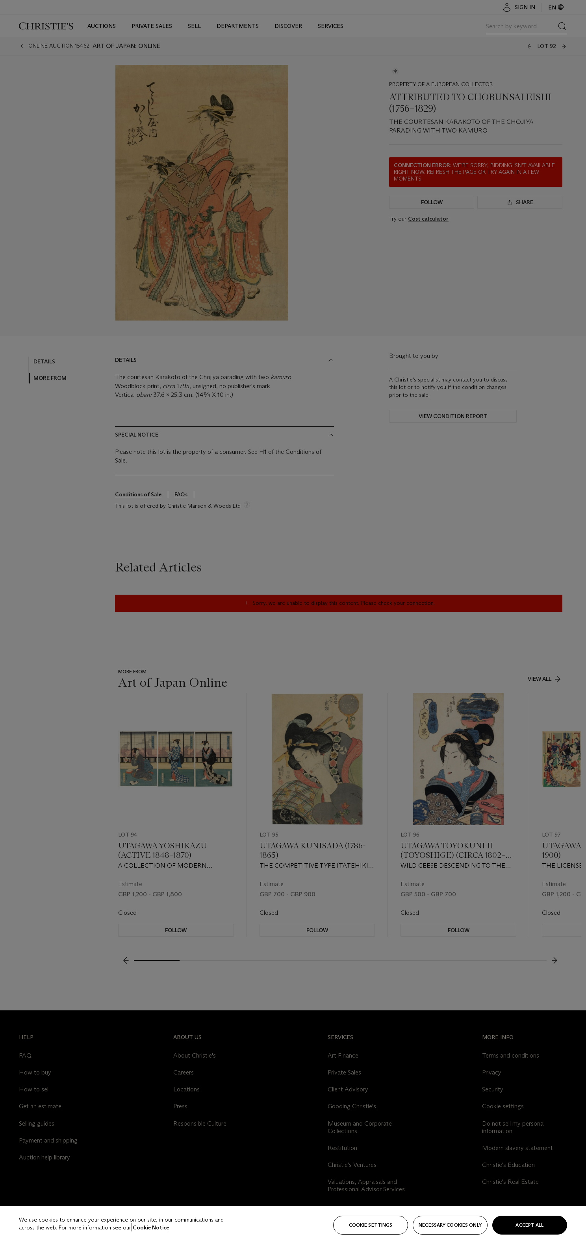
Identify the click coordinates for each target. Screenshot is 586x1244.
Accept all (529, 1225)
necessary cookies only (450, 1225)
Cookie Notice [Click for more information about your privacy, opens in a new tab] (151, 1227)
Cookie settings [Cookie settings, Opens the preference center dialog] (371, 1225)
